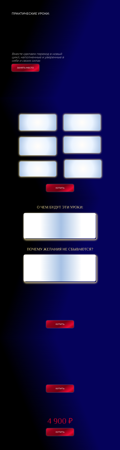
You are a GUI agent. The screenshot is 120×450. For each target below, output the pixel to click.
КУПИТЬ (58, 188)
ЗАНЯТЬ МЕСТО (24, 67)
